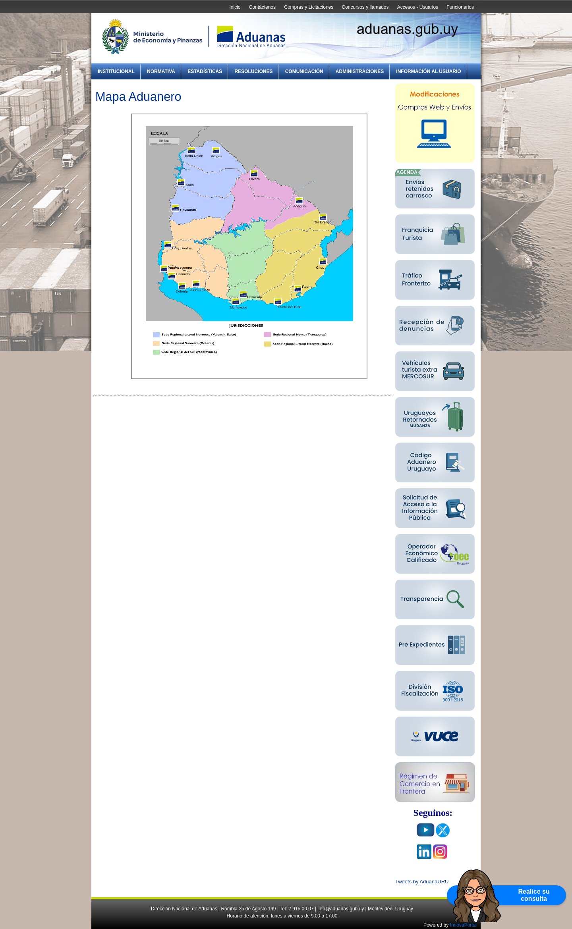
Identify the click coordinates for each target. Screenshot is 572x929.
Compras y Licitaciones (308, 7)
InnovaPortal (463, 925)
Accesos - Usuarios (417, 7)
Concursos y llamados (365, 7)
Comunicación (304, 71)
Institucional (116, 71)
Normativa (161, 71)
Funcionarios (460, 7)
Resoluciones (253, 71)
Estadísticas (204, 71)
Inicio (234, 7)
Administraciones (360, 71)
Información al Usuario (428, 71)
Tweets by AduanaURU (421, 882)
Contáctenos (262, 7)
